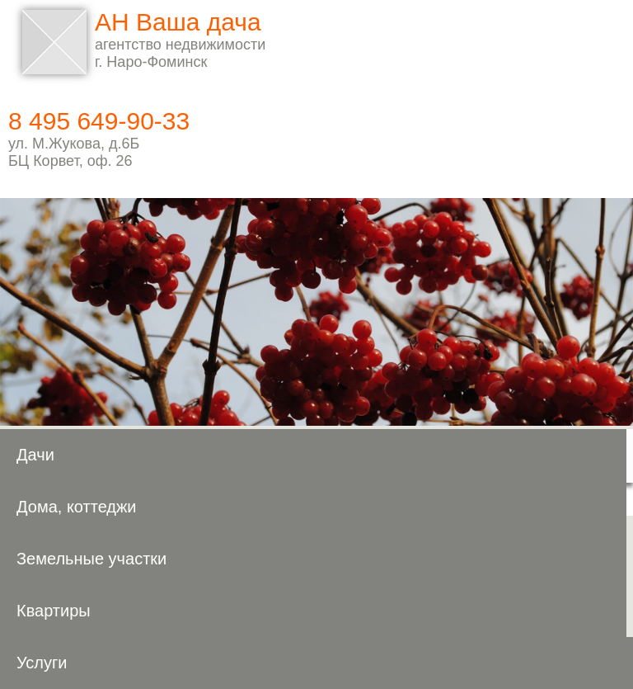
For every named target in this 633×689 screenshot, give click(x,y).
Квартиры (53, 611)
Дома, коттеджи (76, 507)
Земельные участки (91, 559)
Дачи (35, 455)
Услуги (42, 663)
